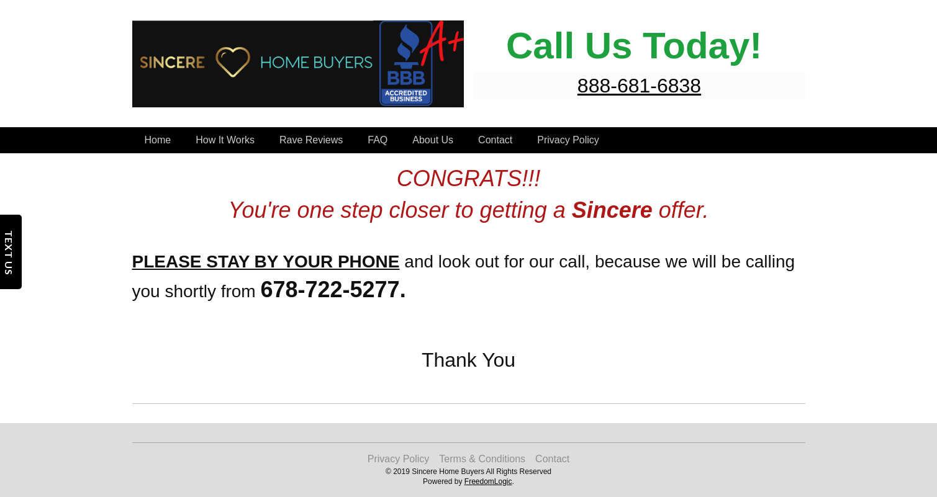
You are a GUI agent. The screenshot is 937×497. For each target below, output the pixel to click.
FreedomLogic (488, 481)
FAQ (377, 140)
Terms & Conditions (482, 459)
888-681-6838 (639, 85)
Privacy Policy (568, 140)
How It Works (225, 140)
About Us (432, 140)
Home (158, 140)
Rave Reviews (311, 140)
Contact (495, 140)
